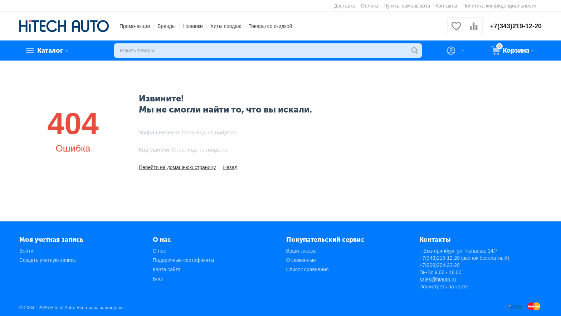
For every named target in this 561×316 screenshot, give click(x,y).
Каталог (50, 50)
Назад (230, 167)
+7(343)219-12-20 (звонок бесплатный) (464, 258)
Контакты (446, 6)
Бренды (166, 26)
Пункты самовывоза (407, 6)
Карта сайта (167, 269)
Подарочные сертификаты (183, 260)
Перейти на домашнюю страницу (177, 167)
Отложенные (301, 260)
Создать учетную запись (47, 260)
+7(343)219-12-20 (516, 26)
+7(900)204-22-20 (439, 265)
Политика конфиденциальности (499, 6)
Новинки (193, 26)
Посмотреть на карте (443, 286)
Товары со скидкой (270, 26)
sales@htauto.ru (437, 279)
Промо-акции (134, 26)
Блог (158, 279)
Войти (26, 251)
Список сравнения (307, 269)
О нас (159, 251)
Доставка (344, 6)
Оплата (369, 6)
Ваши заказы (301, 251)
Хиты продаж (225, 26)
